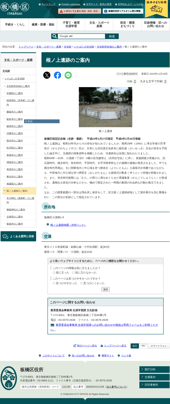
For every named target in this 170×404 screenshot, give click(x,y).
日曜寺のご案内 (15, 133)
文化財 (67, 46)
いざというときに (82, 11)
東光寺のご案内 (15, 176)
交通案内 (150, 377)
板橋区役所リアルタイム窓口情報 (124, 11)
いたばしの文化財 (84, 46)
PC (143, 346)
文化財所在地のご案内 (109, 46)
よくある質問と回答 (22, 236)
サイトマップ (48, 4)
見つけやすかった (66, 283)
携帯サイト (108, 355)
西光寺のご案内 (15, 140)
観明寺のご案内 (15, 126)
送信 (105, 289)
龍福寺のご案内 (15, 223)
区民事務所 (151, 384)
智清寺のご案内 (15, 169)
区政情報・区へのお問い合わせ (155, 24)
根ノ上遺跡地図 (68, 224)
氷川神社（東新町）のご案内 (20, 200)
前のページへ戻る (87, 345)
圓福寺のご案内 (15, 111)
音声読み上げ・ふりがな (130, 4)
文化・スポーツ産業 (99, 24)
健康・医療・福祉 (43, 24)
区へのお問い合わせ (83, 355)
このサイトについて (53, 355)
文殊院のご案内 (15, 216)
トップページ (26, 46)
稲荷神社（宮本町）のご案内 (20, 102)
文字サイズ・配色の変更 (99, 4)
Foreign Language (70, 4)
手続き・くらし (15, 24)
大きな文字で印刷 (151, 81)
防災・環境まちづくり (127, 24)
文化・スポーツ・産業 (48, 46)
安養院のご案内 (15, 93)
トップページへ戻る (115, 345)
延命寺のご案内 (15, 119)
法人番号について (116, 386)
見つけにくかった (94, 283)
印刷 (129, 81)
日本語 (29, 121)
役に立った (62, 272)
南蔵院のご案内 (15, 183)
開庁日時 (150, 369)
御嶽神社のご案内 (16, 209)
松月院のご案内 (15, 147)
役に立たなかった (86, 272)
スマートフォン (159, 346)
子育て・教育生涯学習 (71, 24)
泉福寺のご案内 (15, 155)
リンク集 (126, 355)
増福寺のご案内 (15, 162)
